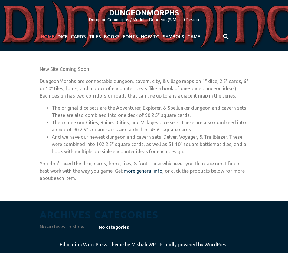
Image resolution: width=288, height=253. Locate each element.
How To (150, 36)
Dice (62, 36)
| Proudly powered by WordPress (193, 244)
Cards (78, 36)
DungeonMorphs (144, 12)
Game (193, 36)
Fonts (130, 36)
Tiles (95, 36)
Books (112, 36)
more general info (143, 171)
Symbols (173, 36)
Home (47, 36)
